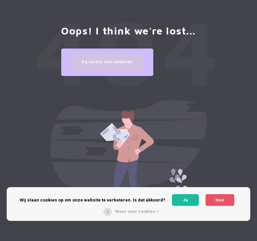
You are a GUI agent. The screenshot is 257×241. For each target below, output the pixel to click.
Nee (220, 200)
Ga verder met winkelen (107, 62)
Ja (185, 200)
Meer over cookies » (137, 211)
